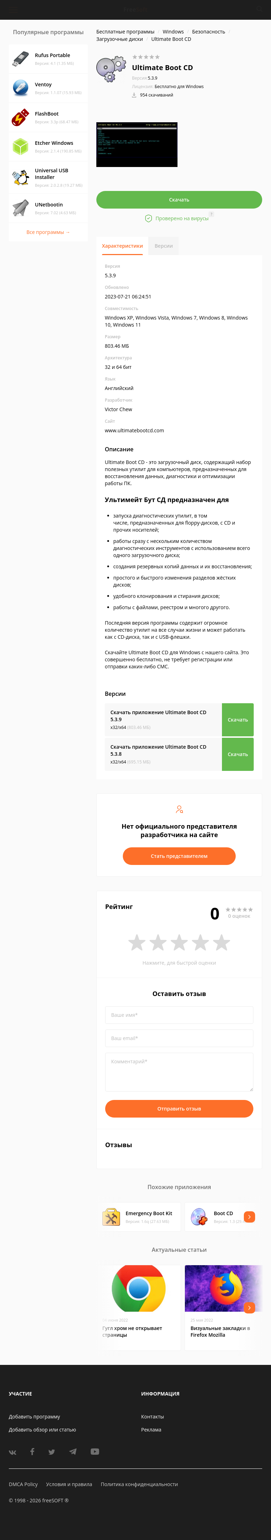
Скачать (179, 199)
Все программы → (48, 232)
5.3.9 (144, 78)
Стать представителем (179, 856)
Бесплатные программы (125, 31)
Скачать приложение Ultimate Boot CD (158, 716)
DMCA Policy (23, 1484)
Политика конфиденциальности (139, 1484)
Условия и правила (69, 1484)
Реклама (151, 1429)
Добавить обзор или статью (42, 1429)
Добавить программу (34, 1416)
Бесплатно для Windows (179, 86)
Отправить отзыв (179, 1108)
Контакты (152, 1416)
